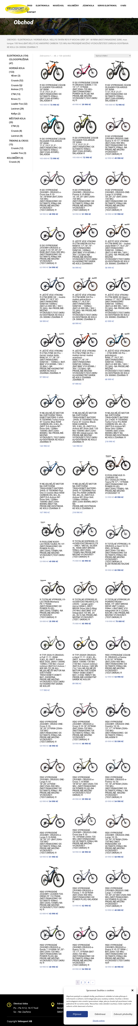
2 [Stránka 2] (81, 982)
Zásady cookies (99, 1020)
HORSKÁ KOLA (41, 39)
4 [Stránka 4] (88, 982)
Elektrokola (42, 6)
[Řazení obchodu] (112, 56)
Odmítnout (100, 1014)
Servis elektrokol (107, 6)
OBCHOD (11, 39)
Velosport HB (25, 1021)
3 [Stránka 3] (85, 982)
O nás (123, 6)
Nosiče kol (58, 6)
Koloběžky (73, 6)
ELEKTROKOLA (25, 39)
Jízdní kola (88, 6)
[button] (132, 990)
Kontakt (31, 12)
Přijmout (77, 1014)
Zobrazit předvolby (123, 1014)
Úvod (29, 6)
